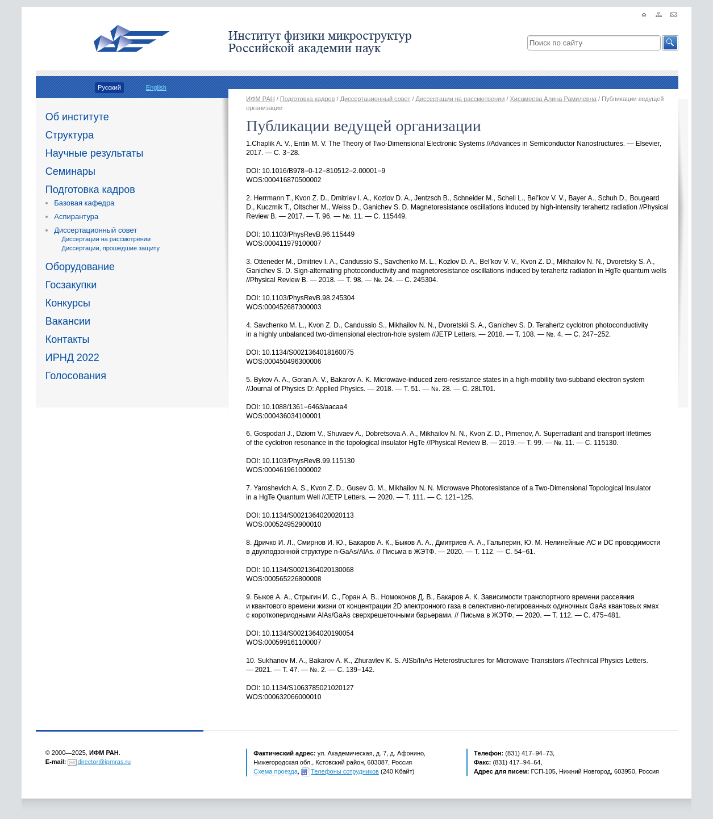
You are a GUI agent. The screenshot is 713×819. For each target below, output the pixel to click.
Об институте (77, 117)
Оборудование (80, 266)
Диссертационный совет (95, 230)
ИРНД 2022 (72, 357)
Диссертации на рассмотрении (106, 239)
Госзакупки (71, 285)
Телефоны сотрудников (345, 771)
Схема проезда (275, 771)
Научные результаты (94, 153)
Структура (69, 135)
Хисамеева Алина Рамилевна (553, 98)
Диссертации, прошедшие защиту (110, 248)
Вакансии (67, 321)
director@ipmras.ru (104, 761)
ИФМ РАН (260, 98)
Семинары (70, 171)
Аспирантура (76, 216)
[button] (670, 43)
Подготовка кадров (90, 189)
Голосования (75, 375)
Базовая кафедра (84, 203)
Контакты (67, 339)
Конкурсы (67, 303)
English (156, 87)
